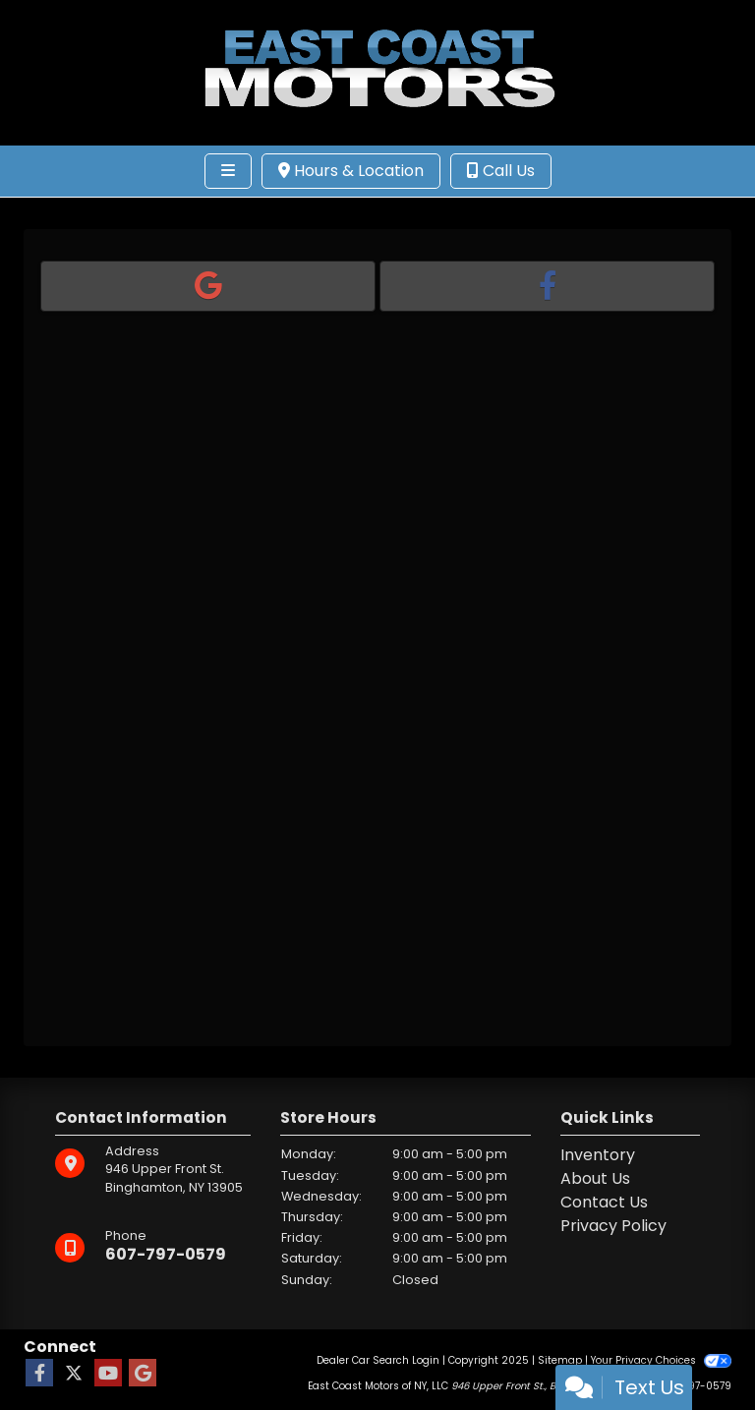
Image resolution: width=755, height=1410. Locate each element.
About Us (595, 1178)
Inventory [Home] (597, 1155)
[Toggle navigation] (228, 171)
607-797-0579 (165, 1254)
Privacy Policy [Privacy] (613, 1225)
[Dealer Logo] (377, 71)
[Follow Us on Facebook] (39, 1374)
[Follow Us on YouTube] (108, 1374)
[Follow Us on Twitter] (73, 1374)
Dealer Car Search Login (378, 1360)
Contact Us (604, 1202)
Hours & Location (351, 170)
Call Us (501, 170)
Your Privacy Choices (661, 1360)
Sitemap (560, 1360)
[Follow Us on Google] (142, 1374)
